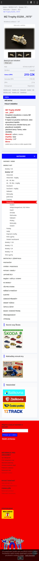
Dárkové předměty (10, 299)
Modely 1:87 (15, 90)
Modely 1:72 (9, 245)
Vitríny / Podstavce (10, 266)
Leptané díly (8, 275)
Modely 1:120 (9, 242)
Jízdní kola (9, 197)
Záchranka (13, 215)
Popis (7, 97)
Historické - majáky (12, 178)
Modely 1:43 (9, 169)
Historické (9, 175)
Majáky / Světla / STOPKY (12, 279)
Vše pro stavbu (8, 287)
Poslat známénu (11, 104)
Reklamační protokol (7, 491)
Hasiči (12, 210)
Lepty (8, 231)
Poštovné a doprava (7, 468)
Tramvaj (9, 199)
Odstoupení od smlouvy (8, 493)
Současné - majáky (12, 188)
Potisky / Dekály (9, 270)
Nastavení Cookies (7, 473)
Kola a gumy (10, 237)
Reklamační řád (6, 470)
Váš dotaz (8, 100)
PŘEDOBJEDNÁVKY (9, 315)
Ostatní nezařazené (12, 239)
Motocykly (23, 90)
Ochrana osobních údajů (9, 465)
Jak (6, 457)
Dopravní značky (11, 234)
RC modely (7, 283)
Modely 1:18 (9, 252)
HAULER (32, 70)
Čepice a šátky (8, 307)
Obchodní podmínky (7, 462)
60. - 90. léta (10, 180)
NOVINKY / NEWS (9, 161)
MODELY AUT (7, 90)
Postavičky (7, 262)
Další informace (30, 555)
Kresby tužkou (8, 303)
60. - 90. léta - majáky (13, 183)
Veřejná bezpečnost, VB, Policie (20, 207)
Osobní (29, 90)
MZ (33, 90)
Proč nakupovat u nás (8, 460)
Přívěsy (12, 220)
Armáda (12, 213)
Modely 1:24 (9, 248)
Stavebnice (23, 92)
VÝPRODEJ (6, 319)
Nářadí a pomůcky (10, 291)
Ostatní (12, 226)
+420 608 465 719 (7, 483)
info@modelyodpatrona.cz (9, 486)
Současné (9, 186)
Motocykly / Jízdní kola (12, 258)
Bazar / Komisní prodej (11, 311)
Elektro (6, 295)
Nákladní (9, 191)
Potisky (8, 228)
